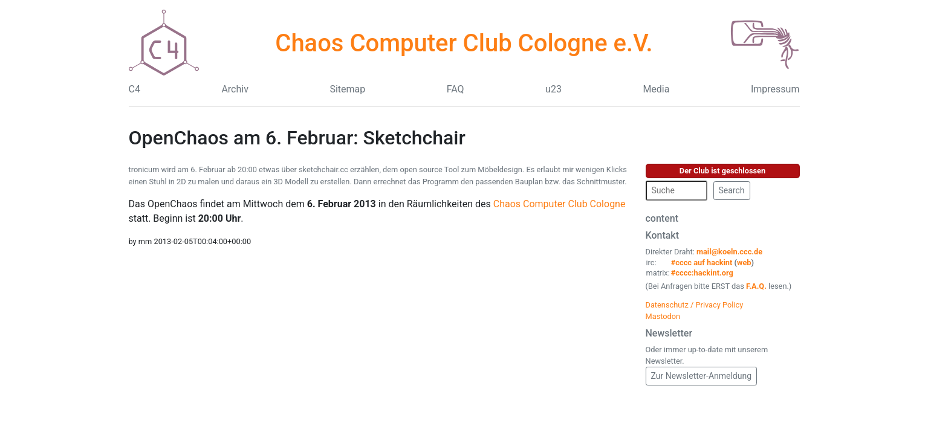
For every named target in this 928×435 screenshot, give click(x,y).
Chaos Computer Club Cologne (559, 204)
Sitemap (347, 89)
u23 (553, 89)
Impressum (775, 89)
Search (732, 190)
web (744, 262)
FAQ (455, 89)
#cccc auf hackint (702, 262)
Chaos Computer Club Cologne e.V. (463, 43)
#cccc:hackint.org (702, 272)
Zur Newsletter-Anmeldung (701, 376)
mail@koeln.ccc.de (729, 251)
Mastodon (663, 316)
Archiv (234, 89)
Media (656, 89)
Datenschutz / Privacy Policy (695, 304)
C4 (134, 89)
